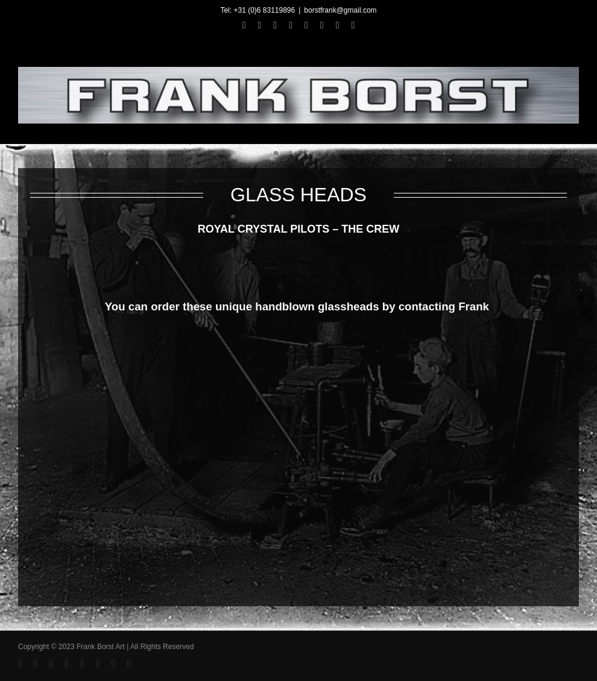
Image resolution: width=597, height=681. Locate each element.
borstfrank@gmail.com (340, 10)
